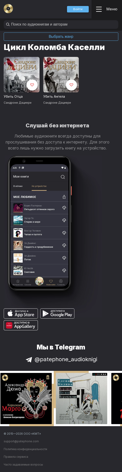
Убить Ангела (54, 96)
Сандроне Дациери (17, 102)
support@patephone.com (21, 441)
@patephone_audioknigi (61, 359)
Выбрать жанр (61, 36)
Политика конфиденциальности (25, 449)
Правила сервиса (16, 456)
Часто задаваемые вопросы (23, 464)
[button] (78, 9)
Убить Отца (13, 96)
